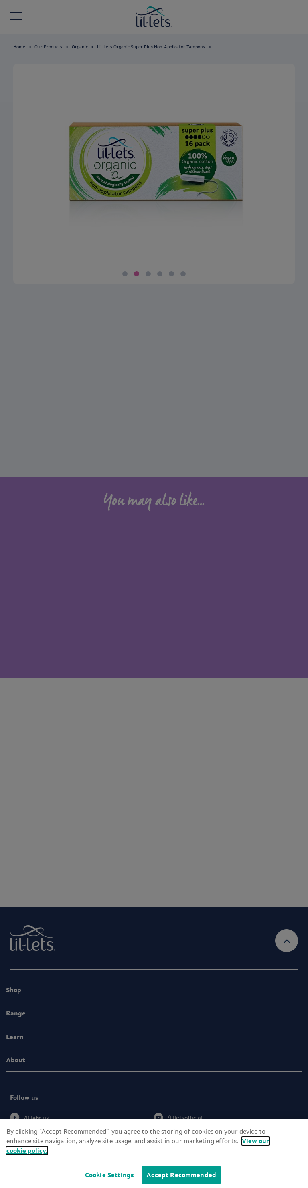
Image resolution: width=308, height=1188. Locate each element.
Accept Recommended (181, 1175)
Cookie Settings (109, 1175)
